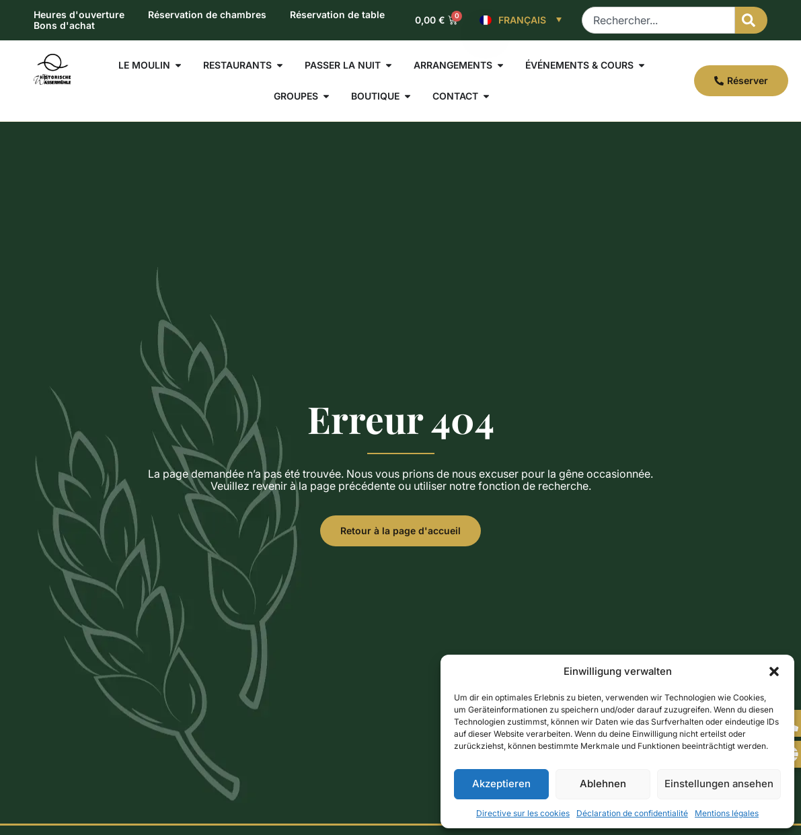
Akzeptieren (501, 783)
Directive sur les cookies (523, 813)
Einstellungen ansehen (718, 783)
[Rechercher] (751, 20)
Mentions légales (727, 813)
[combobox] (658, 20)
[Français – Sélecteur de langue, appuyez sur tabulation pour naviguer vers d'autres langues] (520, 20)
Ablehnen (603, 783)
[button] (774, 671)
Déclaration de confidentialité (632, 813)
